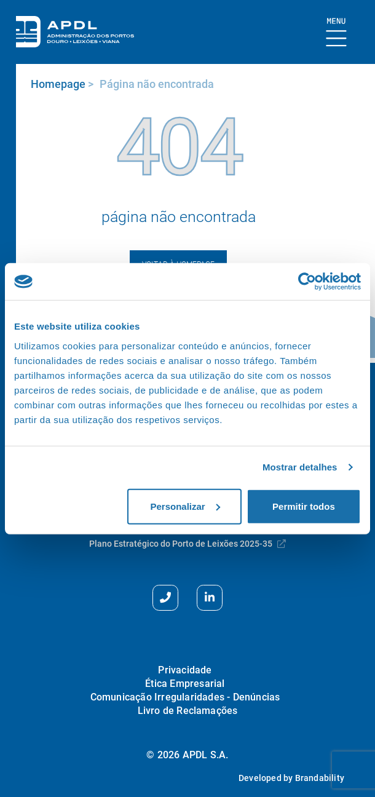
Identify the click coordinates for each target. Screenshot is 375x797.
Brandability (319, 778)
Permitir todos (303, 506)
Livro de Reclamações (188, 710)
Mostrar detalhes (300, 467)
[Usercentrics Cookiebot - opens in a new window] (307, 281)
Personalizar (184, 506)
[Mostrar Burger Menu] (337, 33)
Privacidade (184, 670)
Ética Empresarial (184, 683)
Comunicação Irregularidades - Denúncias (185, 697)
